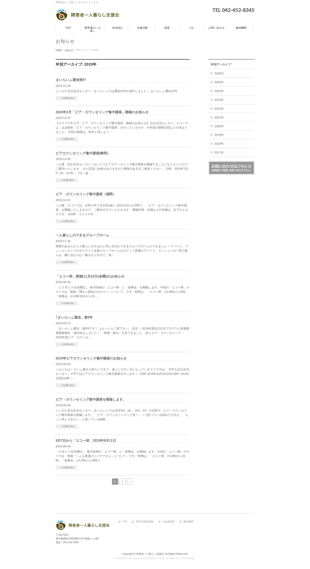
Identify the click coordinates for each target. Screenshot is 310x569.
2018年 (219, 143)
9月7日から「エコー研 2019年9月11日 (86, 440)
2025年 (219, 82)
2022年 (219, 108)
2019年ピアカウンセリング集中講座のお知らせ (92, 358)
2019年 (219, 135)
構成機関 (188, 521)
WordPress (136, 558)
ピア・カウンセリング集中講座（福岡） (86, 194)
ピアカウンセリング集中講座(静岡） (83, 153)
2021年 (219, 117)
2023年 (219, 100)
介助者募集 (168, 521)
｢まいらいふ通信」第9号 (74, 317)
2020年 (219, 126)
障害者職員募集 (144, 521)
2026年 (219, 73)
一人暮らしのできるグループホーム (82, 235)
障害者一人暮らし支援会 (150, 553)
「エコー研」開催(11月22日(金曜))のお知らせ (90, 276)
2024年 (219, 91)
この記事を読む (67, 98)
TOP (124, 521)
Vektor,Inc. (175, 558)
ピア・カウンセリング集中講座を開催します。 (91, 399)
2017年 (219, 152)
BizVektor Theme (155, 558)
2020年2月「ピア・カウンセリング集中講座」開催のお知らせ (102, 112)
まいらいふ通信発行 (71, 80)
